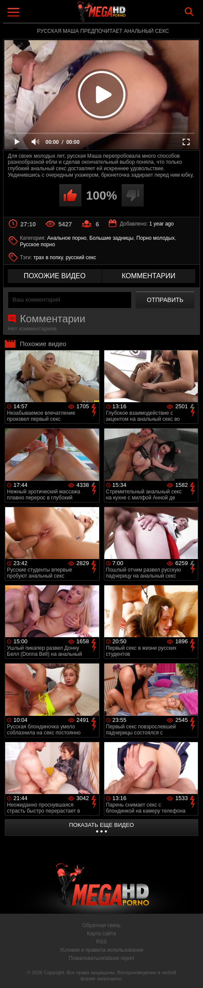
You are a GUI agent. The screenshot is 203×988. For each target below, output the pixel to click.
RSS (101, 942)
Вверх (190, 972)
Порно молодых (155, 238)
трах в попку (48, 257)
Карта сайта (101, 934)
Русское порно (37, 244)
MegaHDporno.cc (125, 15)
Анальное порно (67, 238)
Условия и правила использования (101, 950)
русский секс (81, 257)
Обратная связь (101, 925)
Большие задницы (111, 238)
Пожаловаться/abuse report (101, 958)
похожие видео (55, 276)
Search (189, 11)
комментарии (148, 276)
